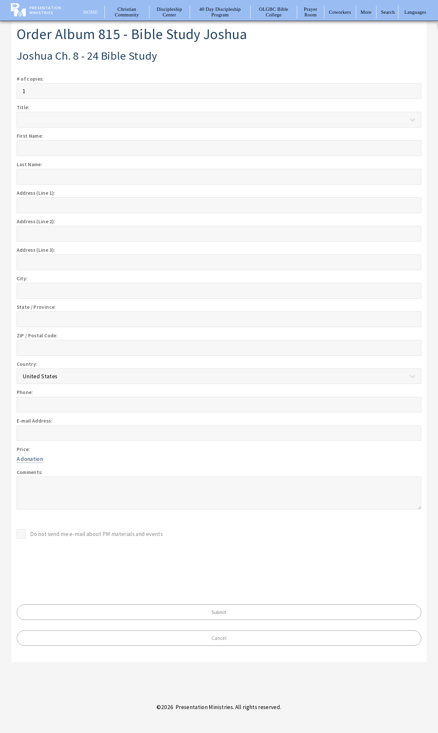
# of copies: (30, 79)
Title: (23, 107)
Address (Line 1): (36, 193)
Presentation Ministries (45, 10)
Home (90, 12)
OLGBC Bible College (273, 12)
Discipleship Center (169, 12)
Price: (23, 449)
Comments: (30, 472)
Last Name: (29, 164)
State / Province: (36, 307)
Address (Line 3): (36, 250)
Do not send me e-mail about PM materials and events (96, 534)
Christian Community (127, 12)
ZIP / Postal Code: (37, 335)
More (366, 12)
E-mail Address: (34, 421)
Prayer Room (310, 12)
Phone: (25, 392)
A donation (30, 459)
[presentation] (66, 562)
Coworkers (340, 12)
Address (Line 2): (36, 221)
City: (22, 278)
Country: (27, 364)
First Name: (30, 136)
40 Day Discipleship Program (220, 12)
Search (388, 12)
